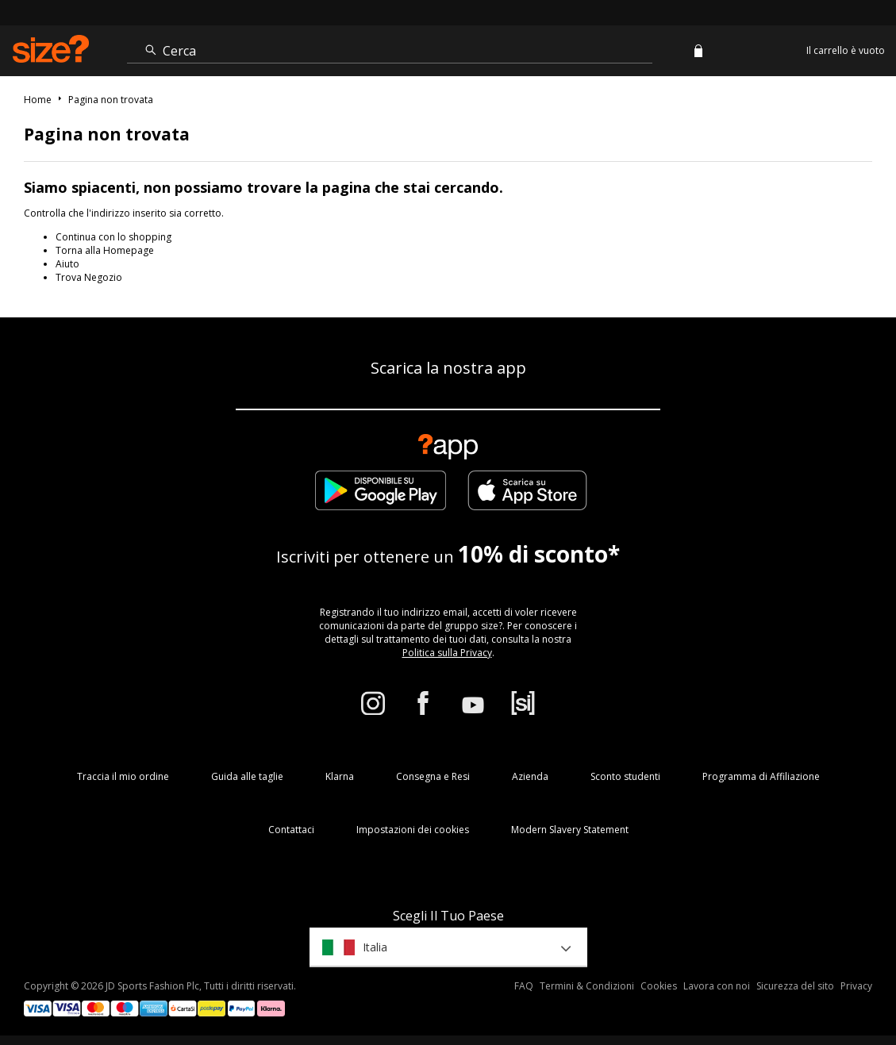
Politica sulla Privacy (447, 652)
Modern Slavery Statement (570, 829)
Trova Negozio (89, 277)
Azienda (530, 776)
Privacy (856, 986)
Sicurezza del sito (795, 986)
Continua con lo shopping (113, 237)
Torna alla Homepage (105, 250)
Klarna (339, 776)
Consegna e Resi (433, 776)
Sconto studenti (625, 776)
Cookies (658, 986)
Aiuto (67, 264)
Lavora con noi (716, 986)
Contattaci (291, 829)
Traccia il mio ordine (123, 776)
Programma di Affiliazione (761, 776)
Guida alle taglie (247, 776)
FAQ (523, 986)
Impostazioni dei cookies (412, 829)
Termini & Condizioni (587, 986)
